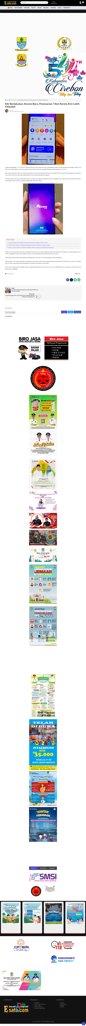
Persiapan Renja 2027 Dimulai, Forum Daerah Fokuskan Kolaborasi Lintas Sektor (28, 242)
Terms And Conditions (40, 998)
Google (64, 306)
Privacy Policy (37, 999)
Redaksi (62, 999)
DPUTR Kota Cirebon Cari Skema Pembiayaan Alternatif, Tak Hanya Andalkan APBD (29, 245)
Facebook (77, 306)
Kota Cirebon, (21, 111)
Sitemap (62, 997)
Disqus (70, 306)
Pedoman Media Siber (39, 1002)
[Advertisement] (43, 24)
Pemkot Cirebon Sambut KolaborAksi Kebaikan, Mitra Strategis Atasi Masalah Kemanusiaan (31, 247)
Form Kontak (63, 998)
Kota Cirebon (10, 273)
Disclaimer (36, 997)
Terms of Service (38, 1001)
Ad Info (62, 1001)
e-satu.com (34, 1015)
